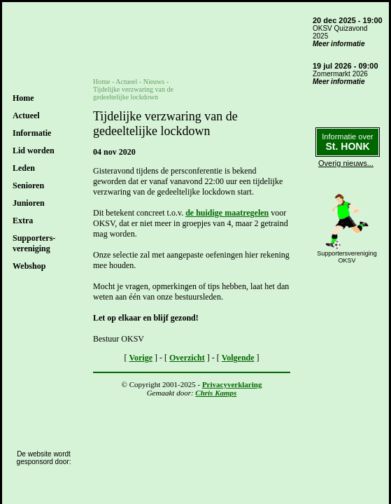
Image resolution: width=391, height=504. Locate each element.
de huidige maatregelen (227, 213)
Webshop (29, 266)
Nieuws (154, 81)
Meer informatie (338, 44)
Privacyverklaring (232, 384)
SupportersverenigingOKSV (347, 257)
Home (23, 98)
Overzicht (187, 358)
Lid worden (34, 150)
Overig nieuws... (346, 163)
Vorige (140, 358)
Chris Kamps (215, 392)
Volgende (238, 358)
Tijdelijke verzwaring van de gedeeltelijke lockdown (133, 93)
